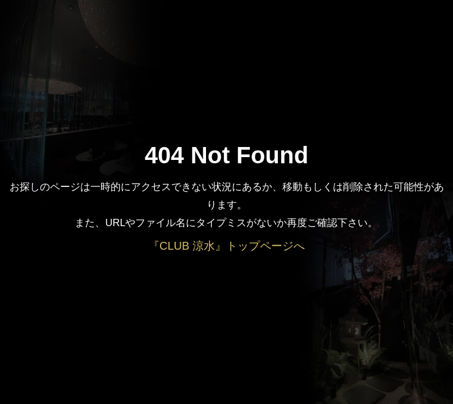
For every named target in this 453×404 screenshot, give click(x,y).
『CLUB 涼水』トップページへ (226, 246)
